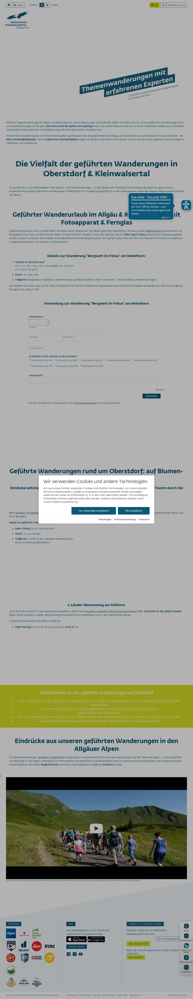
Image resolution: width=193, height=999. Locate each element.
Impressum (144, 519)
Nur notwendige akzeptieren (94, 510)
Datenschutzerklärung (125, 519)
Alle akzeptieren (133, 510)
